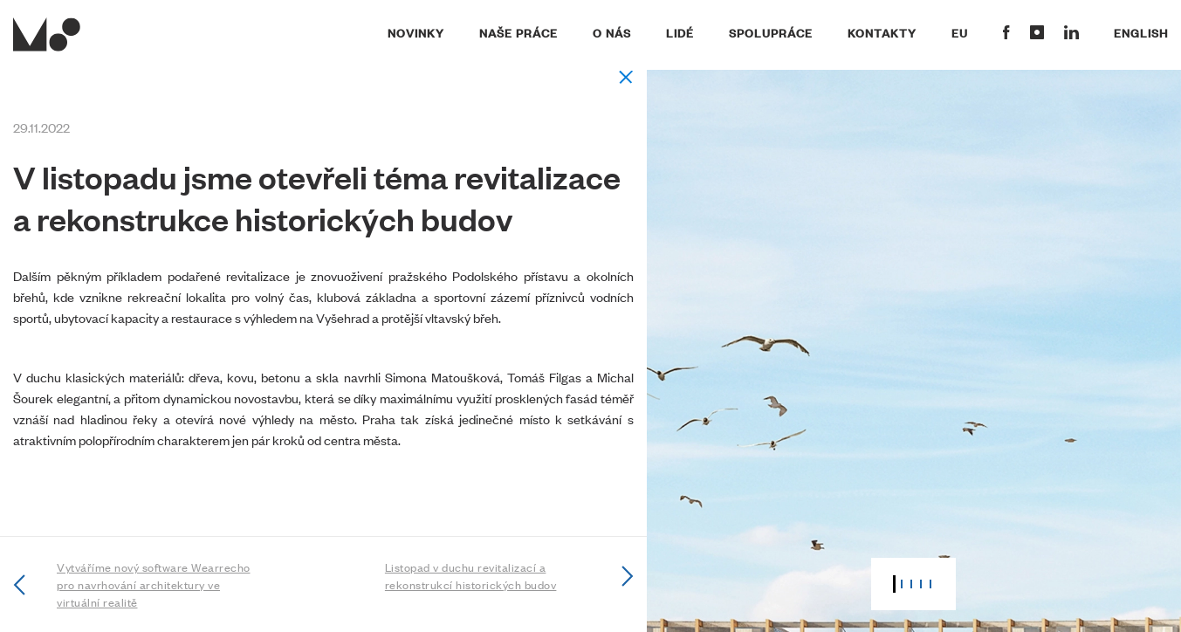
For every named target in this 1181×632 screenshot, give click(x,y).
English (1141, 32)
